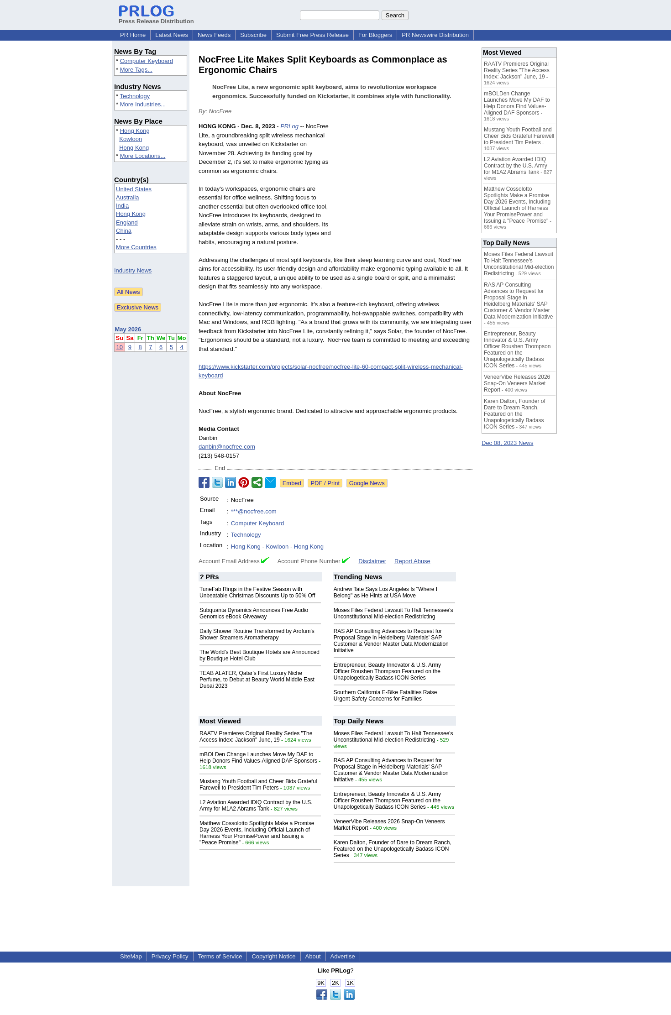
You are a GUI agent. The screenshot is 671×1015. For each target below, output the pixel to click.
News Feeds (214, 34)
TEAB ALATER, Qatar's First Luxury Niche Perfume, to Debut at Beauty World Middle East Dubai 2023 (257, 679)
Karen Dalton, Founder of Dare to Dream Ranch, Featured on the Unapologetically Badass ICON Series (392, 848)
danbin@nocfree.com (227, 446)
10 (119, 347)
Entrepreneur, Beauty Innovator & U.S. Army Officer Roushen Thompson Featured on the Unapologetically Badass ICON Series (387, 671)
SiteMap (131, 956)
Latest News (171, 34)
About (313, 956)
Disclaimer (372, 561)
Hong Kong (135, 130)
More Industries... (143, 104)
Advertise (342, 956)
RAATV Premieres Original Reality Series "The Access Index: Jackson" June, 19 (255, 736)
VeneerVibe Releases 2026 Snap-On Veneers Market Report (517, 383)
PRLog (289, 126)
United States (134, 189)
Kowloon (130, 139)
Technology (135, 96)
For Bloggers (375, 34)
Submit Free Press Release (312, 34)
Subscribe (253, 34)
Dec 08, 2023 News (507, 442)
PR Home (133, 34)
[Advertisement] (404, 189)
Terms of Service (220, 956)
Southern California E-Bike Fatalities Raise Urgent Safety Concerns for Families (385, 695)
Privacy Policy (170, 956)
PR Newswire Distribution (435, 34)
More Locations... (143, 155)
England (127, 222)
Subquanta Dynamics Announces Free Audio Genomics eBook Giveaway (253, 613)
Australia (127, 197)
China (123, 230)
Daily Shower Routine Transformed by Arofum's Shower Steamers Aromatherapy (257, 634)
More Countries (136, 247)
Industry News (133, 270)
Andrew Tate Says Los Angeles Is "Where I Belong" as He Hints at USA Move (386, 592)
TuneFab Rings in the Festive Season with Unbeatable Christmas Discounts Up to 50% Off (257, 592)
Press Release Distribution (156, 18)
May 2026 (128, 329)
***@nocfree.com (254, 511)
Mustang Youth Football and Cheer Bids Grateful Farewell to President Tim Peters (258, 784)
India (122, 205)
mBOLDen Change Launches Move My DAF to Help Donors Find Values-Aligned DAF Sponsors (258, 757)
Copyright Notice (273, 956)
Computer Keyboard (146, 61)
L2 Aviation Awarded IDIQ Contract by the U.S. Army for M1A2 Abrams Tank (256, 805)
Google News (367, 483)
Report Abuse (412, 561)
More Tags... (136, 69)
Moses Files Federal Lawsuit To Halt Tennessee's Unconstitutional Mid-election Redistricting (393, 613)
